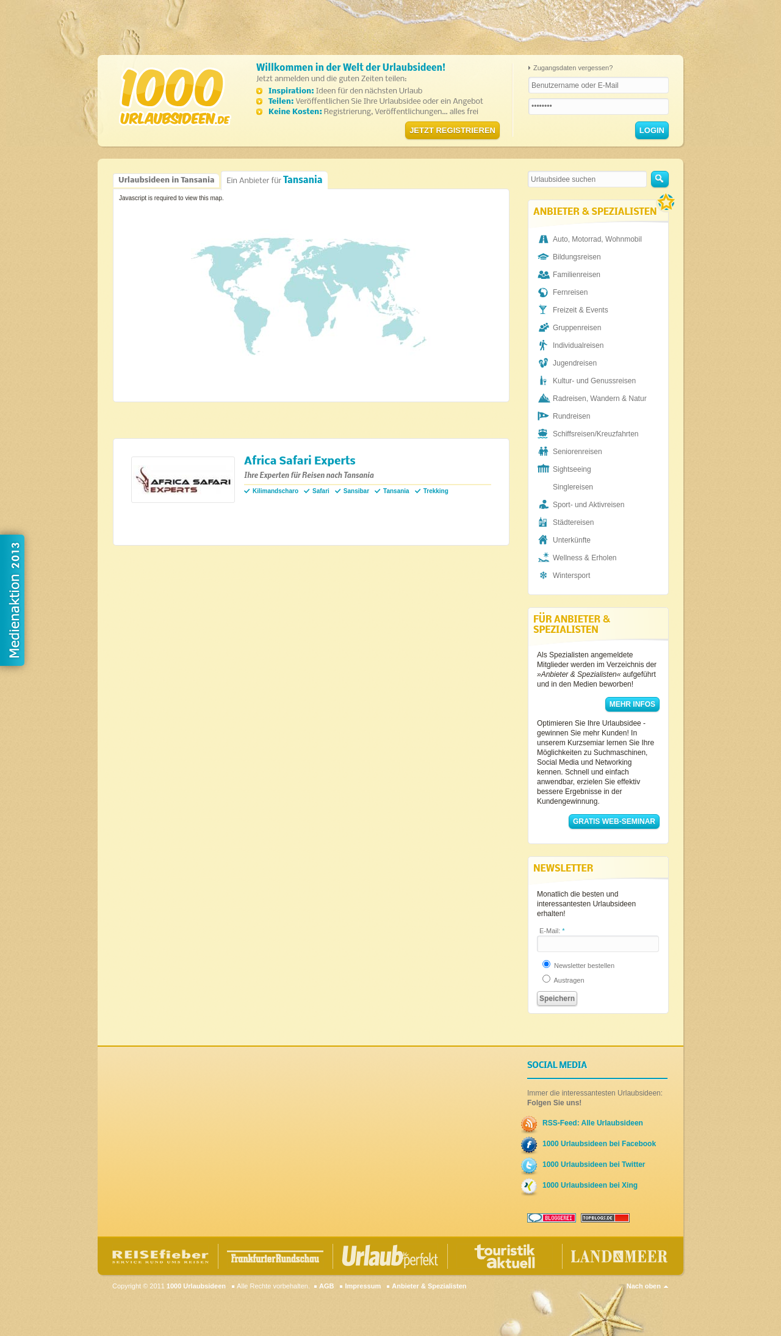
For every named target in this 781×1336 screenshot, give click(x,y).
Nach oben (644, 1286)
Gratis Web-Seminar (614, 821)
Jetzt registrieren (452, 130)
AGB (326, 1286)
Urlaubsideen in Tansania (166, 180)
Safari (320, 491)
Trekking (435, 491)
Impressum (363, 1286)
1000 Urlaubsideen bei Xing (590, 1185)
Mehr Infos (632, 704)
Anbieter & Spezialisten (429, 1286)
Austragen (563, 980)
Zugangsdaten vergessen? (573, 67)
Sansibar (356, 491)
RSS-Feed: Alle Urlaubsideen (592, 1123)
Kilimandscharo (275, 491)
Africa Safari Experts (300, 462)
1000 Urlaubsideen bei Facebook (599, 1143)
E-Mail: (552, 930)
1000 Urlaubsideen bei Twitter (594, 1164)
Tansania (396, 491)
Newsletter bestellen (578, 965)
